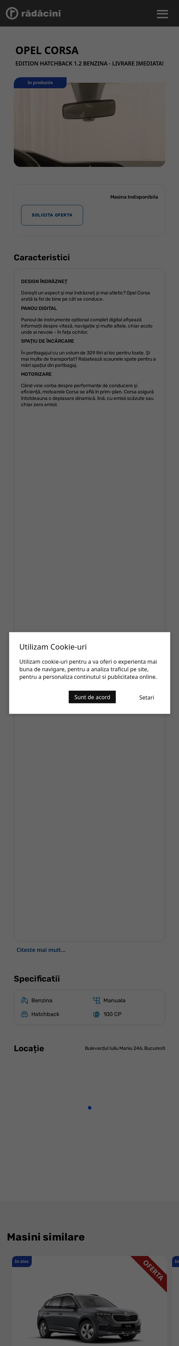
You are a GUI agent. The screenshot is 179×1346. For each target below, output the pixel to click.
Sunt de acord (92, 697)
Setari (146, 697)
